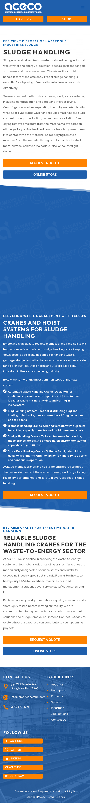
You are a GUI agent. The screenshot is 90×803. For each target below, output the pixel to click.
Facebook (16, 741)
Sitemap (60, 797)
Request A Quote (45, 495)
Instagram (16, 776)
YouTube (15, 767)
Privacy (41, 797)
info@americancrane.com (28, 697)
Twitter (15, 749)
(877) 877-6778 (20, 706)
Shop (66, 19)
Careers (23, 19)
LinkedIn (15, 758)
